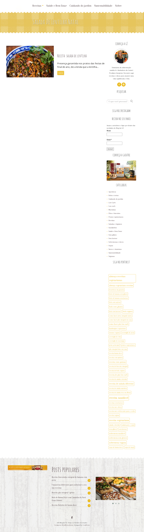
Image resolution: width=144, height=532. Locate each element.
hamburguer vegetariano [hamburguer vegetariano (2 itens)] (117, 328)
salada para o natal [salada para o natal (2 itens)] (128, 425)
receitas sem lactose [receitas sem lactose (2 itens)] (116, 403)
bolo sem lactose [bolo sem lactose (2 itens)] (115, 311)
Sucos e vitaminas (115, 249)
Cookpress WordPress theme (63, 525)
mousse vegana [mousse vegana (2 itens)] (114, 333)
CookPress (86, 525)
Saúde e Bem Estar (56, 5)
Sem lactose (113, 238)
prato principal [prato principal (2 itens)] (114, 345)
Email (109, 140)
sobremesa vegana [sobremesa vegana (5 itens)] (117, 442)
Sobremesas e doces (116, 242)
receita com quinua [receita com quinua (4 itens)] (117, 362)
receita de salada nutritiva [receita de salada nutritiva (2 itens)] (118, 388)
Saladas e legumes (115, 224)
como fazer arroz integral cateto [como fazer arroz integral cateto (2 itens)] (120, 316)
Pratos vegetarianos (116, 217)
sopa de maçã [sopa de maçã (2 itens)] (129, 447)
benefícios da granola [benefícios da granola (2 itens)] (116, 290)
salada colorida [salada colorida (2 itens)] (114, 425)
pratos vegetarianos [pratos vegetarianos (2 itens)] (128, 345)
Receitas (37, 5)
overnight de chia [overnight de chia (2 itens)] (115, 337)
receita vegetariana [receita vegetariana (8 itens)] (119, 420)
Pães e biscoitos (114, 213)
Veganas (112, 256)
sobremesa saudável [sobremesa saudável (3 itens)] (117, 433)
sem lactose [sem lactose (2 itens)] (123, 429)
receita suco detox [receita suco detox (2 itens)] (115, 407)
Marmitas (112, 210)
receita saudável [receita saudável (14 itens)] (118, 397)
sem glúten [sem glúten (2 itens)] (113, 429)
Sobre (118, 5)
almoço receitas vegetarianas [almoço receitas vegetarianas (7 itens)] (117, 278)
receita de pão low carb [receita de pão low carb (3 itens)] (118, 375)
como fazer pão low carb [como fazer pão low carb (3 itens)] (118, 324)
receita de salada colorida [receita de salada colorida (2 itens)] (118, 379)
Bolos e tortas (114, 195)
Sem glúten (113, 235)
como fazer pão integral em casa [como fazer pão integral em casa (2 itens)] (120, 320)
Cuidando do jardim (80, 5)
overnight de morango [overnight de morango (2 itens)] (116, 341)
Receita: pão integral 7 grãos (63, 493)
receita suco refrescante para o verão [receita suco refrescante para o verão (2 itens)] (122, 411)
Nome (109, 131)
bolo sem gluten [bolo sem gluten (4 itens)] (116, 307)
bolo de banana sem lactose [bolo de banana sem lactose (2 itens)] (118, 298)
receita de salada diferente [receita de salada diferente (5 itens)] (121, 383)
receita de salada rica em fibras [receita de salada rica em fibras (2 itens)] (120, 392)
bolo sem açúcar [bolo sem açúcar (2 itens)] (114, 302)
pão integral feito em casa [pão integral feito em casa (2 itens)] (118, 349)
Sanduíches (113, 228)
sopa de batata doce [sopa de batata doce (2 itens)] (116, 447)
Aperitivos (112, 192)
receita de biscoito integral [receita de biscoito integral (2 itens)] (118, 366)
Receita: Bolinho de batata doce (64, 505)
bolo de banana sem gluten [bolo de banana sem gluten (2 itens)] (118, 294)
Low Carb (112, 203)
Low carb (112, 206)
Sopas (111, 246)
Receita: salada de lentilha (72, 55)
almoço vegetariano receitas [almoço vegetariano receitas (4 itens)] (121, 285)
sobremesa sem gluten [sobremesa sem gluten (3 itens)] (118, 438)
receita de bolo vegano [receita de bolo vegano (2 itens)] (117, 370)
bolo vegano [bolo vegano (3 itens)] (128, 311)
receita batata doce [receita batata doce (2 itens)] (115, 353)
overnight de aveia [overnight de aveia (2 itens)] (128, 333)
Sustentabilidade (103, 5)
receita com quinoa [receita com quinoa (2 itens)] (116, 357)
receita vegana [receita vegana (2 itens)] (114, 415)
